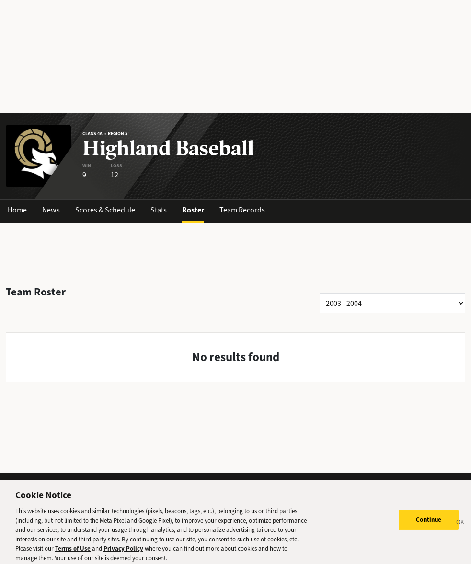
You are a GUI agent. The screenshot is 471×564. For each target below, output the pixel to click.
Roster (193, 210)
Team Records (242, 210)
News (51, 210)
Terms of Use (73, 551)
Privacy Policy (123, 551)
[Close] (460, 525)
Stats (158, 210)
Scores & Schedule (105, 210)
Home (17, 210)
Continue (428, 522)
